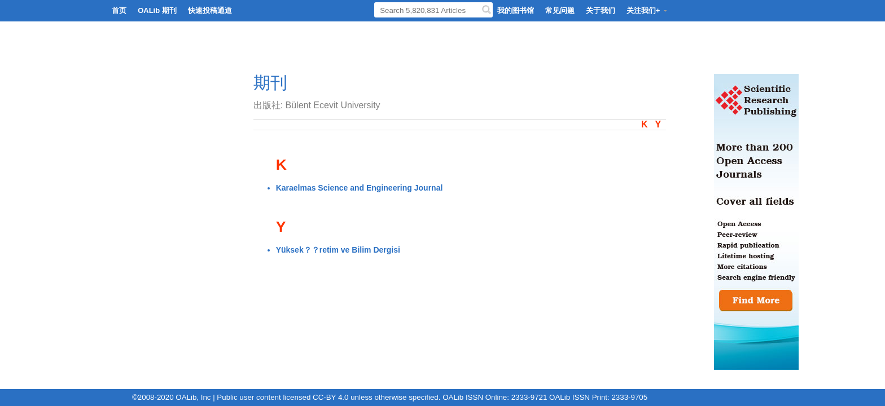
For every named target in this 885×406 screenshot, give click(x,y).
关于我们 (600, 10)
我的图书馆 (515, 10)
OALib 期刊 (157, 10)
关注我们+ (647, 10)
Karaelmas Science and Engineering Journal (359, 187)
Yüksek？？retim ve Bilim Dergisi (338, 249)
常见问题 (560, 10)
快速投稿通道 (210, 10)
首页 (119, 10)
